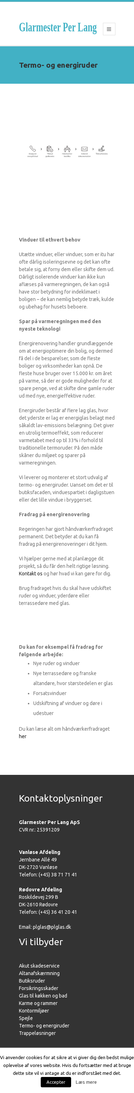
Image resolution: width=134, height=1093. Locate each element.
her (22, 736)
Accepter (55, 1081)
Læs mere (86, 1082)
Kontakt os (31, 573)
